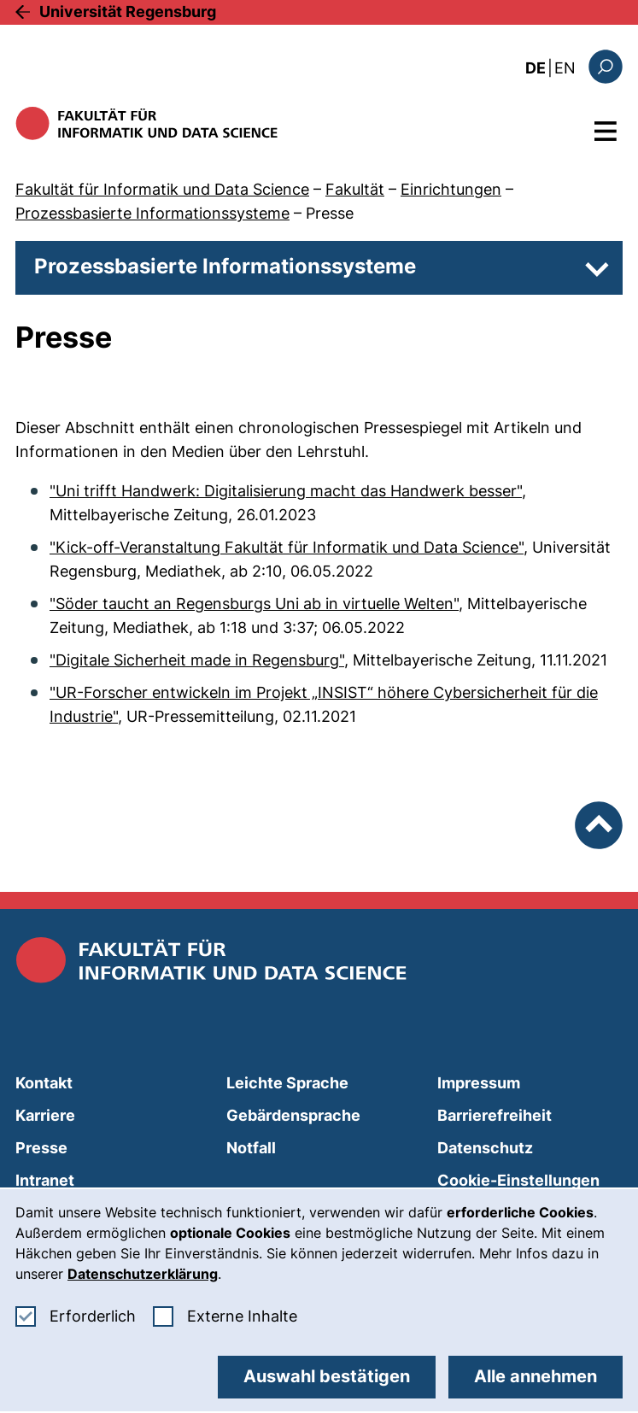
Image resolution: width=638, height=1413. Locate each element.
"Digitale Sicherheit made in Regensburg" (197, 660)
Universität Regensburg (127, 12)
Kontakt (44, 1083)
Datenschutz (485, 1148)
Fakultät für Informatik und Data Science (162, 189)
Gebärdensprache (293, 1115)
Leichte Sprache (287, 1083)
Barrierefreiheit (494, 1115)
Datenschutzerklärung (142, 1273)
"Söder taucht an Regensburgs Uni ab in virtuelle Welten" (254, 604)
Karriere (45, 1115)
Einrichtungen (451, 189)
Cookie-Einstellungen (518, 1180)
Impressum (478, 1083)
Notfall (251, 1148)
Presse (330, 213)
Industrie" (84, 716)
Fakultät (354, 189)
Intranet (44, 1180)
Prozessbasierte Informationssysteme (152, 213)
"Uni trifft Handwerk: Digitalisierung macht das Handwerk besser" (286, 491)
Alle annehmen (535, 1376)
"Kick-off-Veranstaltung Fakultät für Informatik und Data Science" (287, 547)
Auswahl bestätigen (326, 1376)
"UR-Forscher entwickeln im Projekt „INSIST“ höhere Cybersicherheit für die (324, 692)
